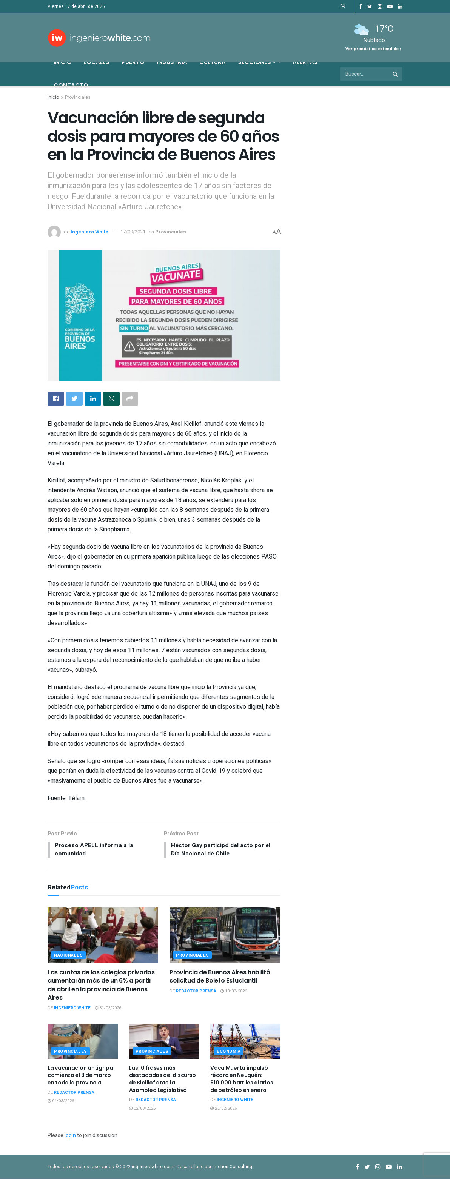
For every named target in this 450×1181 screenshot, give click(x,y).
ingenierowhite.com (152, 1168)
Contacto (71, 85)
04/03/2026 (61, 1102)
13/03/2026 (233, 992)
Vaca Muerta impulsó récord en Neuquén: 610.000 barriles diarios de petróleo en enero (241, 1080)
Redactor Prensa (196, 992)
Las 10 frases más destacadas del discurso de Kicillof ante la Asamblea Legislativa (162, 1080)
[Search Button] (395, 74)
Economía (228, 1053)
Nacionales (68, 957)
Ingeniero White (89, 231)
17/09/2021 (132, 231)
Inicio (63, 62)
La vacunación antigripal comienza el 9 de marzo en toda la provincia (81, 1077)
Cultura (212, 62)
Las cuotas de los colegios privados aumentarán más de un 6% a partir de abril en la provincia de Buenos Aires (101, 986)
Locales (96, 62)
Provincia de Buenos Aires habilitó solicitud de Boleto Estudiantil (220, 977)
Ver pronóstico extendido (373, 49)
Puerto (133, 62)
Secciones (257, 62)
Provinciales (78, 97)
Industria (172, 62)
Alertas (305, 62)
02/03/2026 (142, 1110)
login (70, 1137)
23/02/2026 (223, 1110)
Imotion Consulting (232, 1168)
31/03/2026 (108, 1009)
